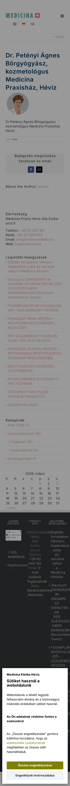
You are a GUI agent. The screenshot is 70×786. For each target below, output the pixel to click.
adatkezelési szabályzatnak (26, 743)
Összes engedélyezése (35, 765)
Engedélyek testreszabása (35, 775)
